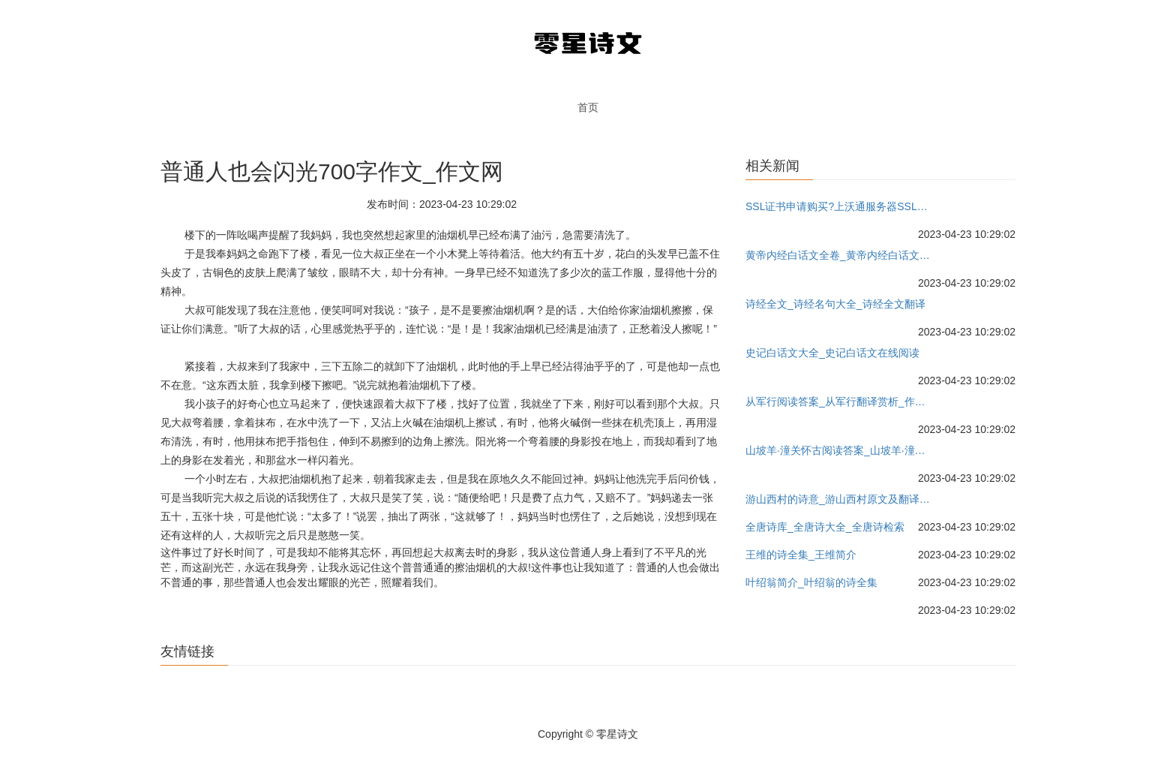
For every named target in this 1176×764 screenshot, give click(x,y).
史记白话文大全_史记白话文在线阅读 (833, 353)
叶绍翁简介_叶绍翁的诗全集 (812, 582)
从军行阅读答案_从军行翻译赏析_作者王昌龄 (840, 402)
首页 (588, 107)
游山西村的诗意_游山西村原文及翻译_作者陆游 (840, 499)
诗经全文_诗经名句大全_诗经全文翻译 (836, 304)
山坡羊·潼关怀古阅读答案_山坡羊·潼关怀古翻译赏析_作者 (840, 450)
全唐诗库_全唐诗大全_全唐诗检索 (825, 527)
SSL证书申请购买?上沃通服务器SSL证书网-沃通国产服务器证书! (840, 206)
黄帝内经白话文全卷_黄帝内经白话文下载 (840, 255)
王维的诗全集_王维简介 (801, 555)
